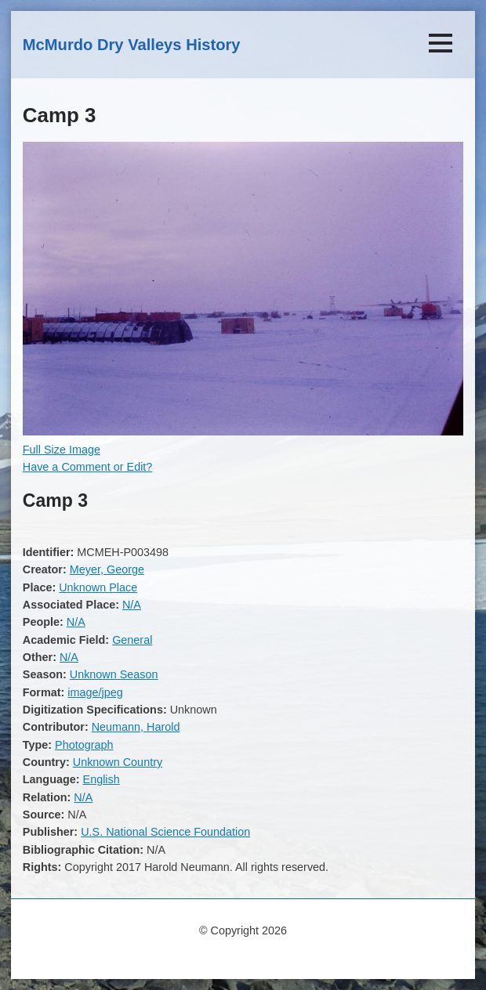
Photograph (84, 745)
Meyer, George (107, 569)
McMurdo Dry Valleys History (132, 44)
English (101, 779)
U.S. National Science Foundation (165, 832)
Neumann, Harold (136, 727)
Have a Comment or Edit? (88, 467)
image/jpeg (94, 692)
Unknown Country (117, 762)
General (132, 640)
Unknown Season (114, 674)
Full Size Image (61, 449)
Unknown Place (98, 587)
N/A (131, 604)
